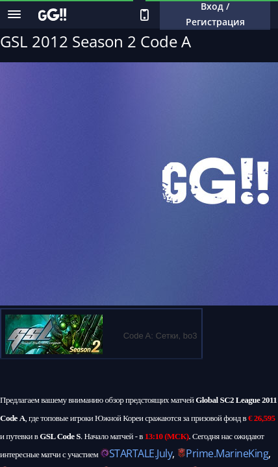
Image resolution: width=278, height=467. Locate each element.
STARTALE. (133, 453)
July (164, 453)
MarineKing (242, 453)
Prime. (201, 453)
